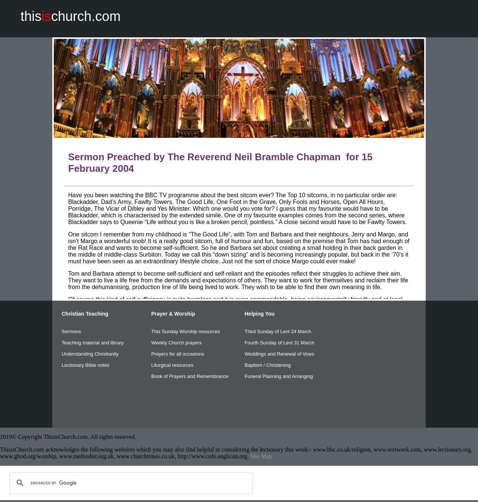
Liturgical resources (172, 365)
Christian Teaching (85, 314)
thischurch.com (71, 16)
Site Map (261, 456)
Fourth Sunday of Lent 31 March (279, 342)
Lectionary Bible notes (85, 365)
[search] (130, 482)
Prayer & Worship (173, 314)
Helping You (259, 314)
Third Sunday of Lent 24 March (278, 331)
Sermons (71, 331)
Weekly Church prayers (176, 342)
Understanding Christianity (90, 354)
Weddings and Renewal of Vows (279, 354)
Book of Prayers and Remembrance (190, 376)
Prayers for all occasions (177, 354)
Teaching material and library (93, 342)
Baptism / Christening (268, 365)
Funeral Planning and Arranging (279, 376)
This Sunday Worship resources (185, 331)
